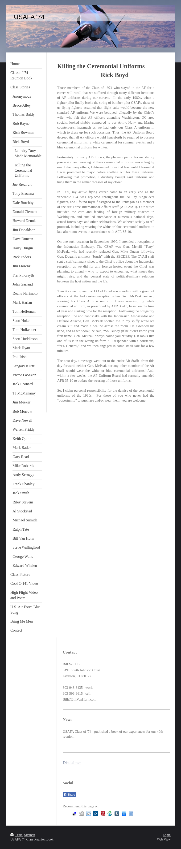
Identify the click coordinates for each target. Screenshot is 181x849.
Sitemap (29, 835)
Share (69, 794)
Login (167, 835)
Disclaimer (72, 762)
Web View (164, 839)
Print (16, 835)
